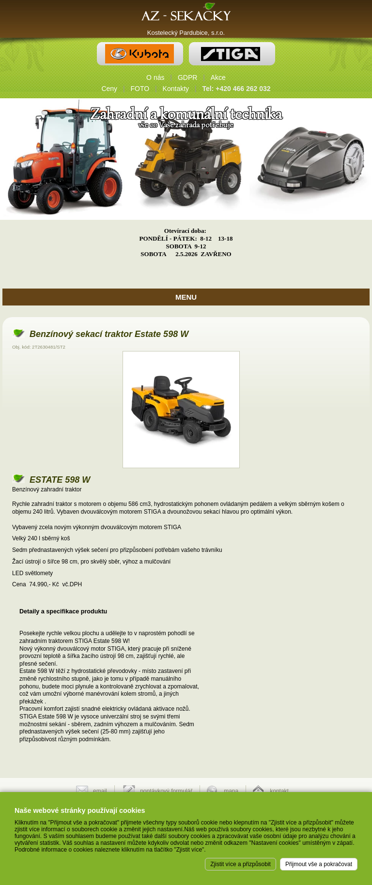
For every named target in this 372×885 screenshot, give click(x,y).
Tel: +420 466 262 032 (236, 88)
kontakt (279, 791)
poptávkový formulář (166, 791)
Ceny (109, 88)
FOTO (140, 88)
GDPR (187, 77)
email (100, 791)
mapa (231, 791)
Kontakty (176, 88)
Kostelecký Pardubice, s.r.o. (186, 32)
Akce (218, 77)
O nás (155, 77)
